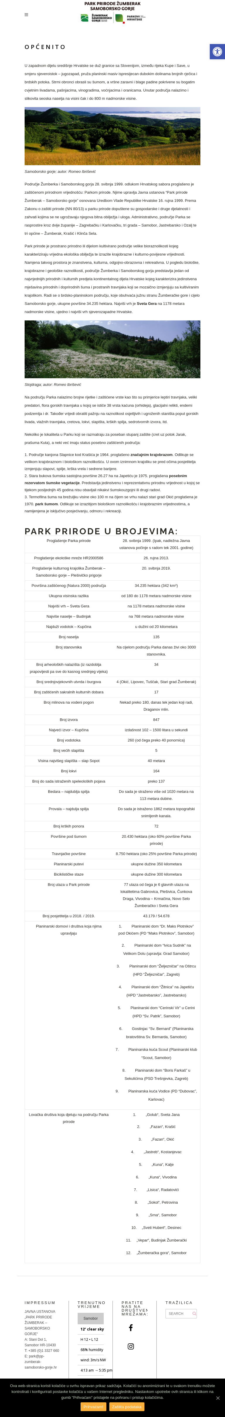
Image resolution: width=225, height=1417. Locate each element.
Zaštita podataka (127, 1407)
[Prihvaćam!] (218, 1398)
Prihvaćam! (93, 1407)
